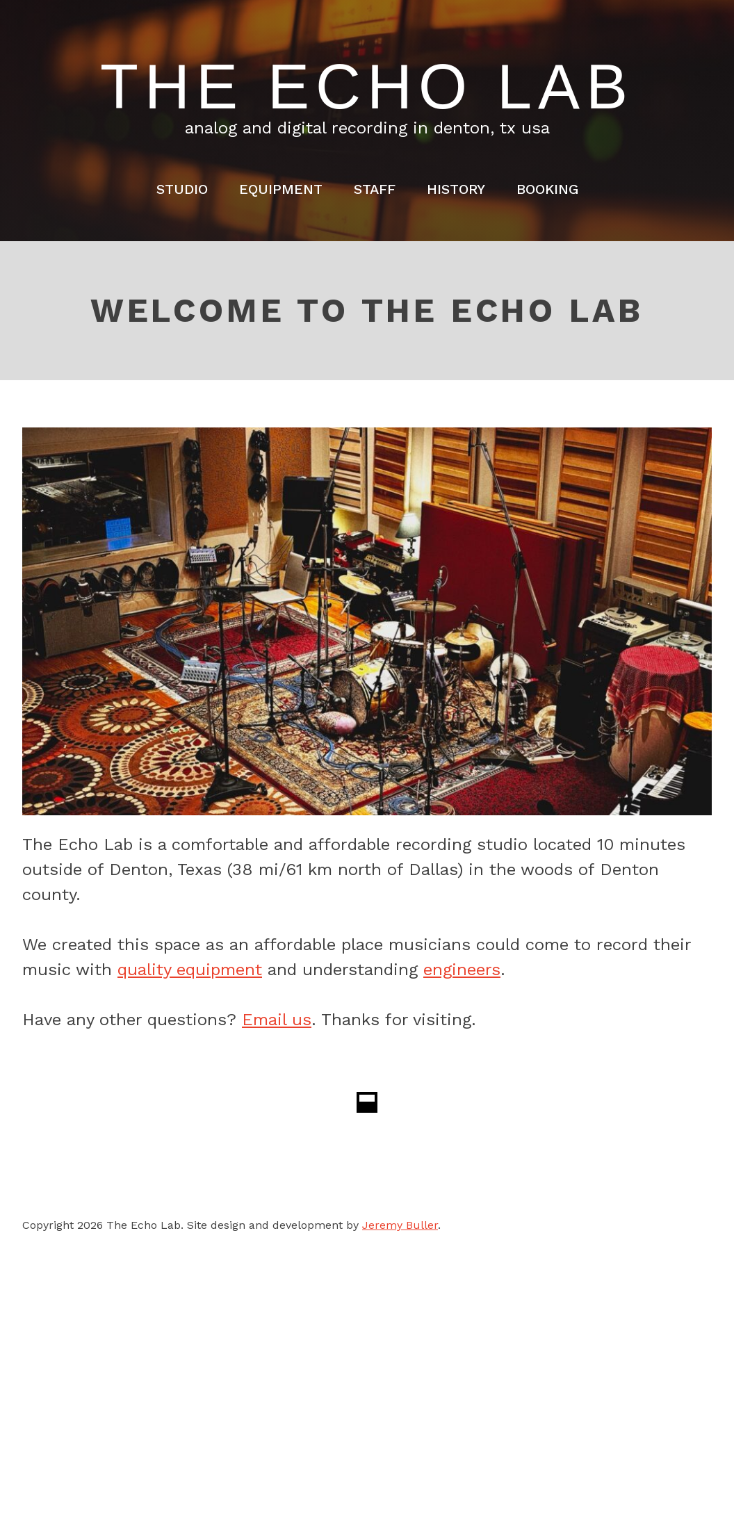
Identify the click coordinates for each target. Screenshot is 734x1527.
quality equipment (189, 969)
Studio (182, 189)
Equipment (281, 189)
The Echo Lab (367, 87)
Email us (276, 1019)
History (456, 189)
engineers (461, 969)
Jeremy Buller (400, 1225)
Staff (374, 189)
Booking (547, 189)
